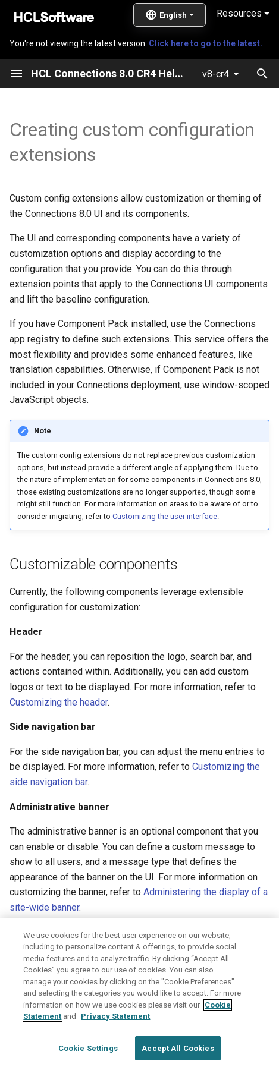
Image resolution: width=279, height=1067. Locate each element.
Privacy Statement (115, 1043)
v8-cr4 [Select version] (215, 74)
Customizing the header (59, 702)
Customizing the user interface (164, 516)
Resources (243, 13)
